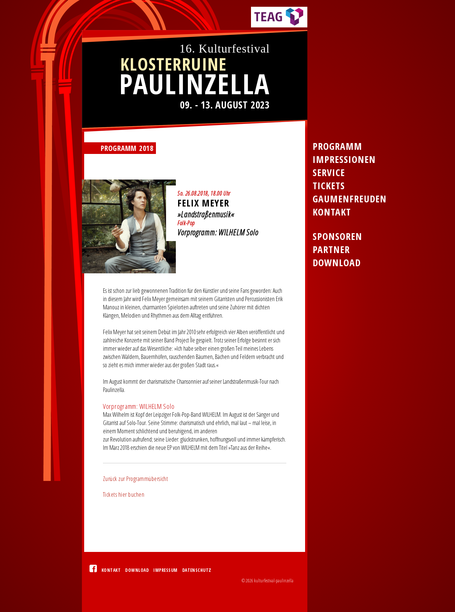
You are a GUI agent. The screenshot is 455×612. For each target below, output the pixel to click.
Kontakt (111, 570)
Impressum (165, 570)
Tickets (329, 185)
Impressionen (344, 159)
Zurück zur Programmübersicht (135, 479)
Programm (337, 146)
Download (137, 570)
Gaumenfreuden (350, 198)
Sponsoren (337, 236)
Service (329, 172)
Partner (331, 249)
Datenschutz (197, 570)
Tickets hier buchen (123, 494)
